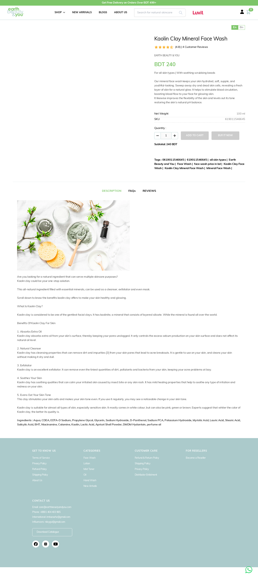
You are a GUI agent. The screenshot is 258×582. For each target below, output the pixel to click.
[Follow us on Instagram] (45, 544)
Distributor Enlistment (146, 475)
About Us (37, 480)
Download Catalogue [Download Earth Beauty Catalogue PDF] (48, 532)
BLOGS (103, 12)
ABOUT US (120, 12)
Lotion (86, 463)
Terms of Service (41, 458)
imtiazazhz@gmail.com (58, 517)
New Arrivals (90, 486)
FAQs (132, 191)
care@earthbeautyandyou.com (55, 507)
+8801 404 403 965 (50, 512)
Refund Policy (39, 469)
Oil (84, 475)
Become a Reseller (196, 458)
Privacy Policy (39, 463)
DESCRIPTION (111, 191)
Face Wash (89, 458)
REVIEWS (149, 191)
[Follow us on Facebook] (35, 544)
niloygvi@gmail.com (55, 522)
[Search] (181, 12)
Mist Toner (88, 469)
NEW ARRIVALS (82, 12)
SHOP (60, 12)
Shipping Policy (40, 475)
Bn (241, 27)
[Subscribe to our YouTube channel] (55, 544)
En (235, 27)
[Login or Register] (245, 14)
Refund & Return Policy (147, 458)
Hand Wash (89, 480)
